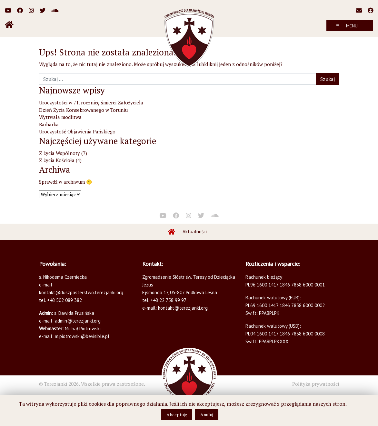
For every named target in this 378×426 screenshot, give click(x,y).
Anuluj (206, 414)
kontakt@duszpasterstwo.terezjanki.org (81, 292)
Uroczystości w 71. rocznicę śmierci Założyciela (91, 102)
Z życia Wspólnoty (59, 153)
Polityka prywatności (315, 384)
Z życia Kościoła (57, 160)
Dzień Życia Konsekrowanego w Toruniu (83, 110)
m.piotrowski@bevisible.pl (82, 336)
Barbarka (49, 124)
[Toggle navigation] (349, 25)
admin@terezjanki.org (77, 321)
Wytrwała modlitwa (60, 117)
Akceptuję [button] (176, 414)
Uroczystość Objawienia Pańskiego (77, 131)
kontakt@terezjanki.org (183, 308)
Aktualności (195, 231)
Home (171, 231)
